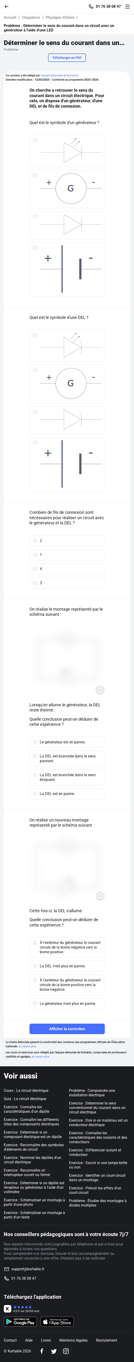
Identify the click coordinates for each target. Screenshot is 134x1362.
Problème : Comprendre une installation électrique (92, 1092)
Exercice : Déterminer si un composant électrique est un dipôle (33, 1134)
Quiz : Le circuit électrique (25, 1099)
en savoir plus (27, 1046)
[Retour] (8, 6)
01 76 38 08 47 (108, 6)
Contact (10, 1340)
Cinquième (31, 17)
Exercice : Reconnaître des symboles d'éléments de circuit (34, 1147)
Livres (46, 1340)
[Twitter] (54, 1351)
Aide (28, 1340)
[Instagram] (66, 1351)
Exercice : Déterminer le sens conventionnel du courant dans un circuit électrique (97, 1107)
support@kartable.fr (27, 1269)
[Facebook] (42, 1351)
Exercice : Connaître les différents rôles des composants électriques (31, 1121)
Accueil (10, 17)
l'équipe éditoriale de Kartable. (60, 75)
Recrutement (106, 1340)
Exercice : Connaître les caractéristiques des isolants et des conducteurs (98, 1137)
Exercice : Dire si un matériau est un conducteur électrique (98, 1122)
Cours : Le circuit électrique (26, 1090)
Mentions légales (73, 1340)
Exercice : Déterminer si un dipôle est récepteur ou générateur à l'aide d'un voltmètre (34, 1187)
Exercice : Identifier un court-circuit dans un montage (97, 1177)
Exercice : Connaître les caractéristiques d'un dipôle (26, 1109)
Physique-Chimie (60, 17)
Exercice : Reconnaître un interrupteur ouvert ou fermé (27, 1172)
